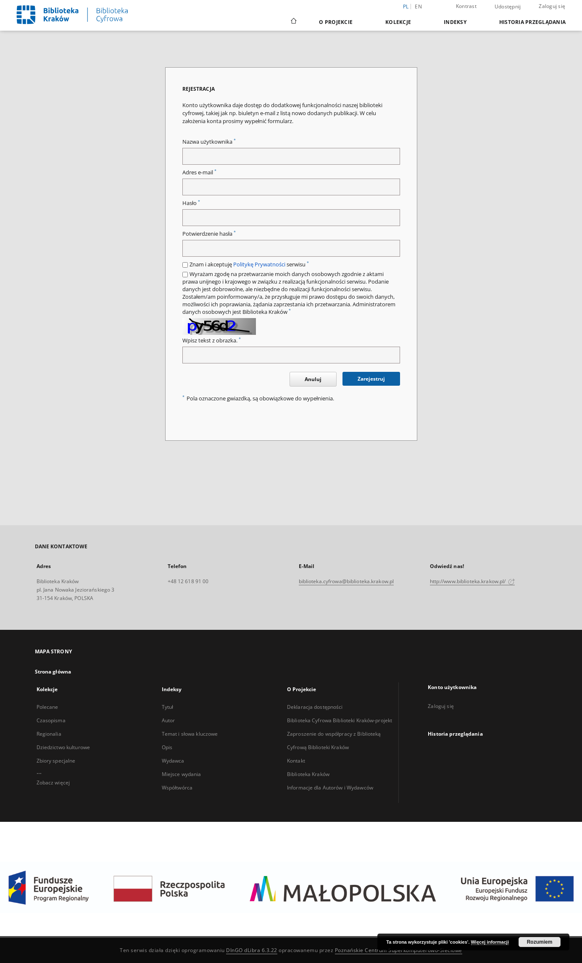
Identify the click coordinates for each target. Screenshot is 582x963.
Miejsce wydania (181, 774)
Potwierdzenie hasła (209, 233)
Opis (167, 747)
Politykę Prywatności (259, 264)
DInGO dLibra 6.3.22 (251, 950)
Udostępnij (508, 6)
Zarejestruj (371, 378)
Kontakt (296, 760)
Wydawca (173, 760)
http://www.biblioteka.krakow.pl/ (472, 581)
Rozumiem (540, 942)
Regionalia (49, 733)
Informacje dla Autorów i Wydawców (330, 787)
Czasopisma (51, 720)
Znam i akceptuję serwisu (249, 264)
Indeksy (455, 22)
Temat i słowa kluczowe (190, 733)
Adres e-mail (199, 172)
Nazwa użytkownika (209, 141)
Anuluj (313, 379)
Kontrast (466, 6)
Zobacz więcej (53, 782)
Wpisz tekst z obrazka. (211, 340)
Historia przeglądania (532, 22)
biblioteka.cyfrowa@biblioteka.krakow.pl (346, 581)
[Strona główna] (293, 22)
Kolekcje (398, 22)
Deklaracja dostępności (315, 706)
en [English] (418, 6)
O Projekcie (336, 22)
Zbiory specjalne (56, 760)
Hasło (191, 203)
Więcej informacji (490, 942)
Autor (168, 720)
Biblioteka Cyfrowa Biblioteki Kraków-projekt (339, 720)
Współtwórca (177, 787)
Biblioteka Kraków (308, 774)
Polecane (47, 706)
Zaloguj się (552, 6)
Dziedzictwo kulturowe (63, 747)
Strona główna (53, 671)
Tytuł (168, 706)
